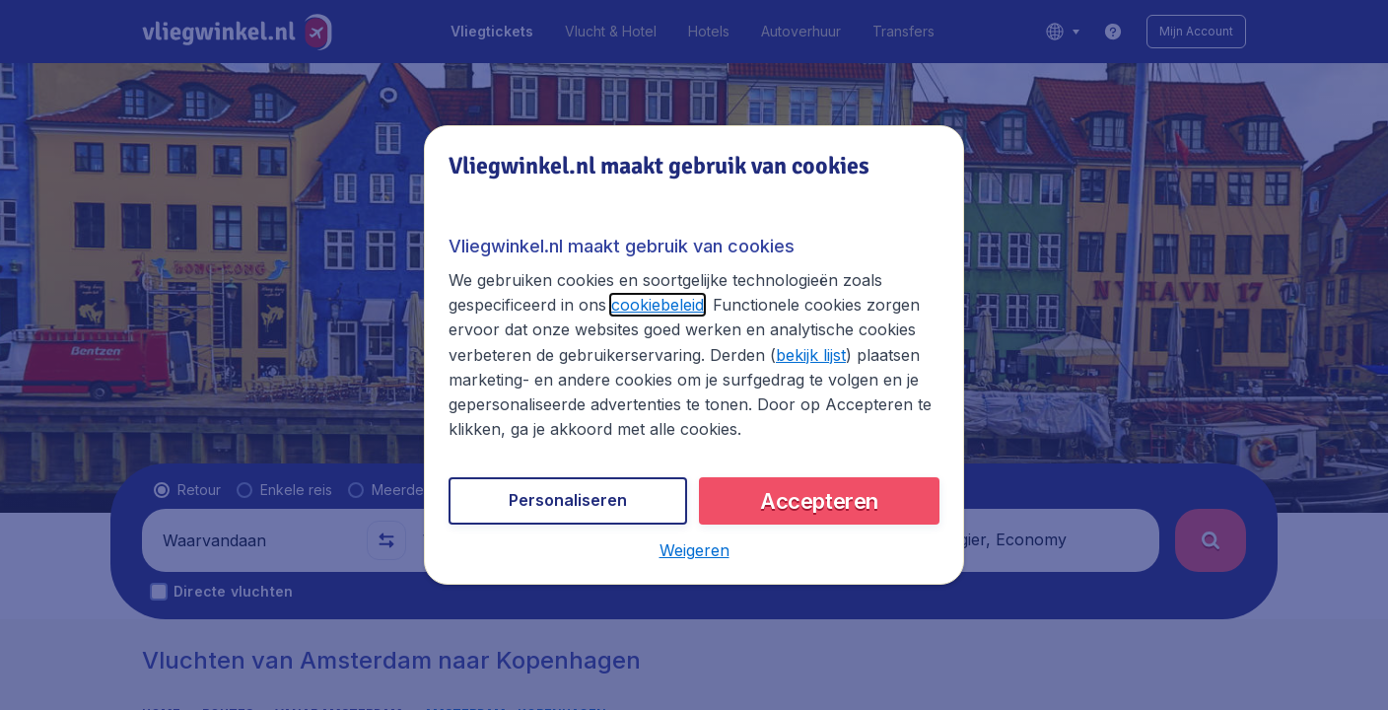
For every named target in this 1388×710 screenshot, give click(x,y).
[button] (694, 550)
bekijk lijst (811, 355)
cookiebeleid (657, 305)
